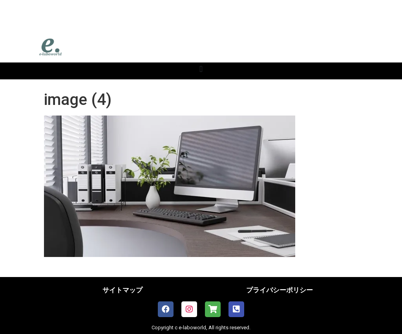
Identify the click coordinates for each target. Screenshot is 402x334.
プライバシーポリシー (279, 290)
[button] (201, 68)
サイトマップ (122, 290)
